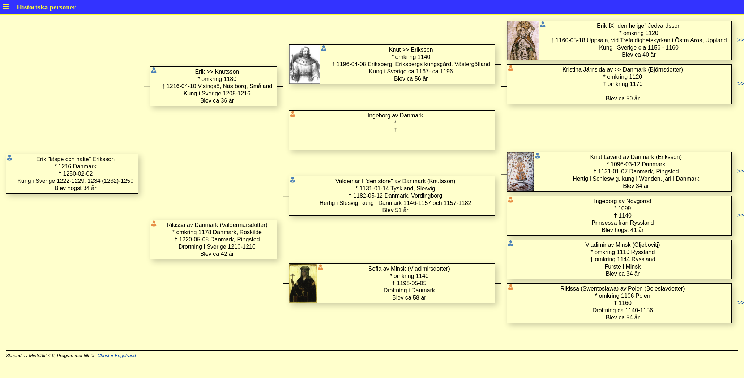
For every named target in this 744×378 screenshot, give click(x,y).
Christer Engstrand (116, 355)
